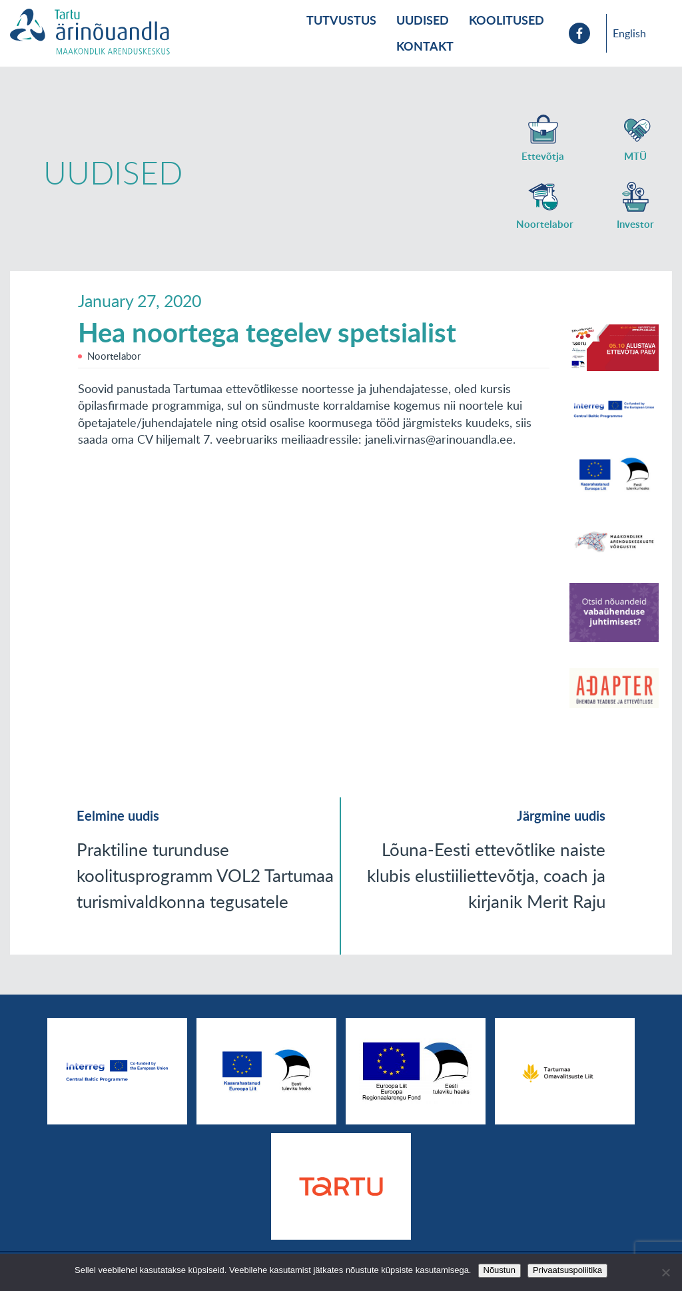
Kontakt (425, 46)
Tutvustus (341, 20)
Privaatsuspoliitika (567, 1270)
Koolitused (506, 20)
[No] (665, 1272)
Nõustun (499, 1270)
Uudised (422, 20)
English (629, 33)
